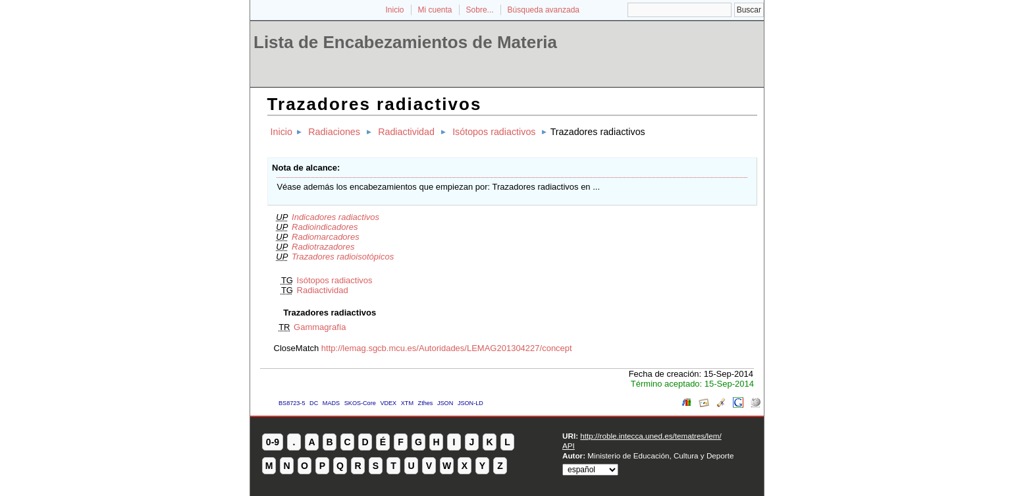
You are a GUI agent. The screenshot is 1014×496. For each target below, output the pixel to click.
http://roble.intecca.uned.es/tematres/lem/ (650, 435)
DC (313, 403)
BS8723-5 (292, 403)
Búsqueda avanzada (543, 9)
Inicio (394, 9)
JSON (445, 403)
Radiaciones (334, 131)
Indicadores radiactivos (335, 217)
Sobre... (480, 9)
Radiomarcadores (326, 237)
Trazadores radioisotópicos (343, 257)
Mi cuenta (435, 9)
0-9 (272, 442)
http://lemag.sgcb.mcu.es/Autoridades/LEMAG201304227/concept (446, 348)
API (568, 445)
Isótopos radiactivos (493, 131)
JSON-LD (470, 403)
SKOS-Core (360, 403)
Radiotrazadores (323, 247)
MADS (331, 403)
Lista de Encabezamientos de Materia (405, 42)
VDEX (388, 403)
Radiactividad (406, 131)
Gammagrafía (320, 327)
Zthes (425, 403)
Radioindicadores (325, 227)
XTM (407, 403)
